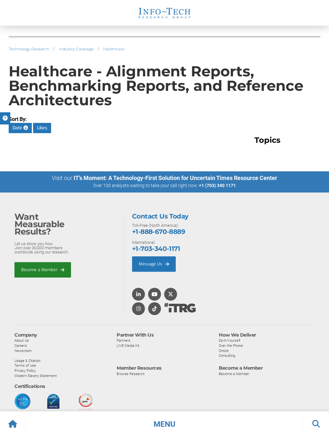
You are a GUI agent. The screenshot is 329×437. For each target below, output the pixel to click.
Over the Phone (231, 345)
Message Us (154, 263)
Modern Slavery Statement (35, 375)
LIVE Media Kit (128, 345)
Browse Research (131, 373)
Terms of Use (25, 365)
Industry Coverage (76, 49)
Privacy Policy (25, 370)
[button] (164, 424)
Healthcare (113, 49)
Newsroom (23, 350)
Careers (20, 345)
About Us (21, 340)
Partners (123, 340)
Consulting (227, 355)
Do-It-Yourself (229, 340)
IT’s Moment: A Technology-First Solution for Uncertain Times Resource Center (175, 178)
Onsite (224, 350)
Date (20, 128)
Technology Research (29, 49)
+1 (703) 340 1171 (217, 185)
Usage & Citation (27, 360)
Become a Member (42, 269)
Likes (42, 128)
